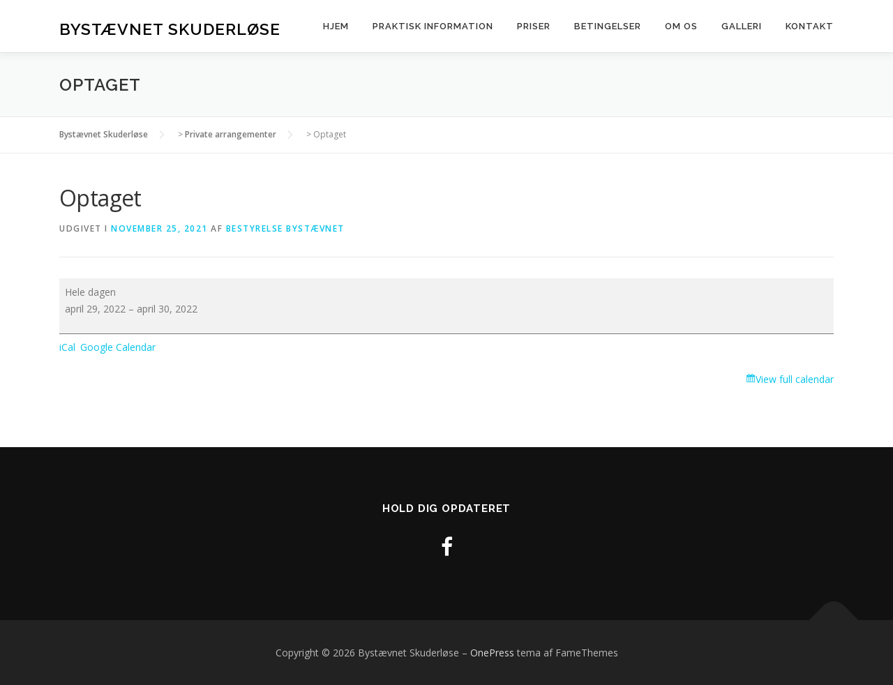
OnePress (492, 652)
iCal (67, 347)
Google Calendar (118, 347)
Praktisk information (433, 26)
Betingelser (607, 26)
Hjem (336, 26)
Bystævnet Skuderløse (169, 28)
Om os (681, 26)
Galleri (741, 26)
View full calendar (795, 379)
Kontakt (810, 26)
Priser (533, 26)
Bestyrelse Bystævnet (285, 228)
